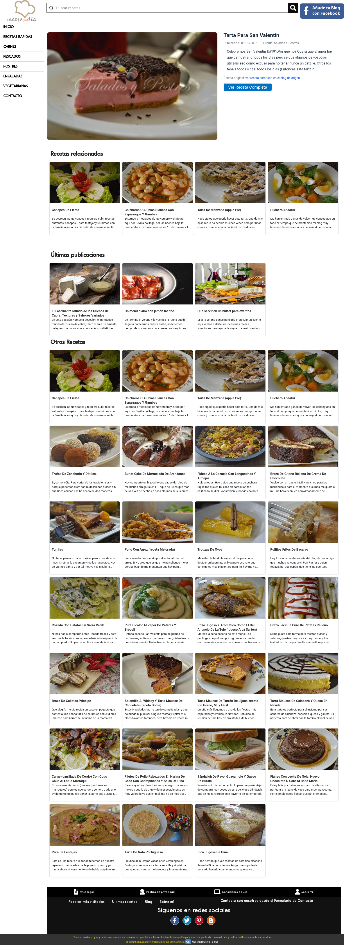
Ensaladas (12, 76)
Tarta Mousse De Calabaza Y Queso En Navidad (298, 703)
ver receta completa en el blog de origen (272, 78)
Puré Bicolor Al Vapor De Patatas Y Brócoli (150, 627)
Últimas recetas (125, 902)
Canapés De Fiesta (65, 210)
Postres (10, 66)
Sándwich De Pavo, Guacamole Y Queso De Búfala (226, 779)
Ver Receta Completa (247, 87)
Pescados (12, 57)
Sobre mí (167, 902)
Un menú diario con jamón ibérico (149, 311)
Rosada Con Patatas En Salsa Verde (78, 625)
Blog (149, 902)
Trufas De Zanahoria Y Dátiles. (74, 474)
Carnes (9, 47)
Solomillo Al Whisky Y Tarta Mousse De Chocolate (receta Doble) (154, 703)
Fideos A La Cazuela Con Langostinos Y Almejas (226, 476)
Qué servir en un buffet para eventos (224, 311)
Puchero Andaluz (283, 210)
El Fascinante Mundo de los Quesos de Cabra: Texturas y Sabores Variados (80, 313)
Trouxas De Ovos (209, 549)
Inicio (8, 27)
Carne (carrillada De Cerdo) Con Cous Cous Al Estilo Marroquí (79, 779)
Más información (201, 941)
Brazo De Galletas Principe (71, 701)
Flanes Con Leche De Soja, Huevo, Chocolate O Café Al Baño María (295, 779)
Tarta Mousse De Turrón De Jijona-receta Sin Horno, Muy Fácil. (227, 703)
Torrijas (57, 549)
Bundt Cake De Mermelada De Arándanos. (155, 474)
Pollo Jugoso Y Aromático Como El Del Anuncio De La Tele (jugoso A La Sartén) (227, 627)
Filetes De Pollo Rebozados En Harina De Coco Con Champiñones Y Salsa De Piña (155, 779)
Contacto (12, 96)
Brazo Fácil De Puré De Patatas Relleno (299, 625)
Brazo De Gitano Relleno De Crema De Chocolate (298, 476)
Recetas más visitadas (87, 902)
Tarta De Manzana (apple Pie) (219, 210)
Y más (214, 941)
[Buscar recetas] (167, 8)
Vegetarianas (15, 86)
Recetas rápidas (17, 37)
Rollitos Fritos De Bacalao (289, 549)
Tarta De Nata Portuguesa (144, 852)
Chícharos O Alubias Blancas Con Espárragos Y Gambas (149, 212)
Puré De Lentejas (64, 852)
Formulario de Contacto (293, 901)
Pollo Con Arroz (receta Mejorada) (150, 549)
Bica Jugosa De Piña (212, 852)
